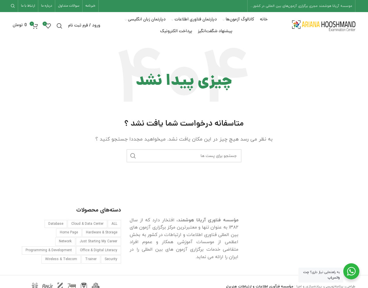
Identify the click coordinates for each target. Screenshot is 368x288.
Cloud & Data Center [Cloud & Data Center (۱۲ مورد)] (87, 224)
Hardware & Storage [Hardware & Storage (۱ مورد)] (101, 232)
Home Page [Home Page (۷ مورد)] (69, 232)
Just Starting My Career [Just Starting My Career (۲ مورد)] (98, 241)
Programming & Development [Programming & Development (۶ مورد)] (49, 250)
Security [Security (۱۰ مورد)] (111, 259)
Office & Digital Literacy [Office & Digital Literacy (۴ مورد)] (98, 250)
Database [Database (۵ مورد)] (55, 224)
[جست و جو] (14, 6)
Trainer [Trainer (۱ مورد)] (91, 259)
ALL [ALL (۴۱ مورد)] (114, 224)
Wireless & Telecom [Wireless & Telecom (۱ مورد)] (61, 259)
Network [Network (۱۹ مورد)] (65, 241)
